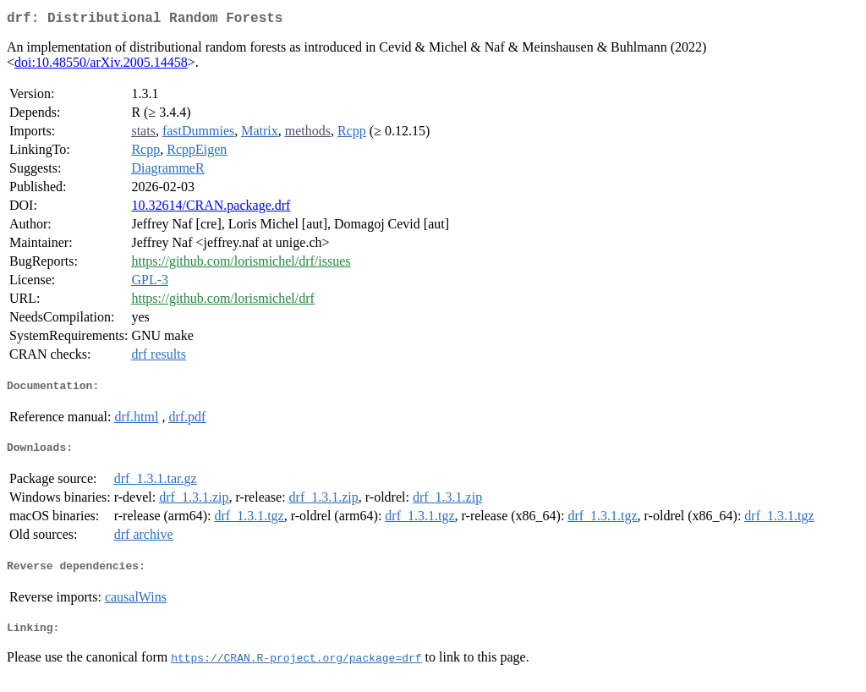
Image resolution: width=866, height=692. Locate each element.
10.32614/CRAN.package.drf (210, 208)
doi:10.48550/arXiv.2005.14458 (101, 65)
